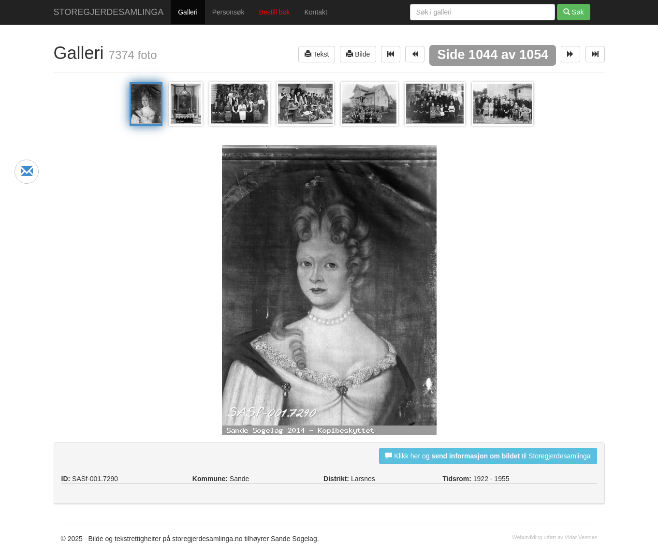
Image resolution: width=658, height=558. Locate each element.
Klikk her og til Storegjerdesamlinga (487, 456)
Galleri (187, 12)
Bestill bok (274, 12)
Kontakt (315, 12)
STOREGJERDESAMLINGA (109, 12)
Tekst (317, 54)
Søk (573, 12)
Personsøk (228, 12)
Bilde (358, 54)
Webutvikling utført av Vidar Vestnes (554, 537)
